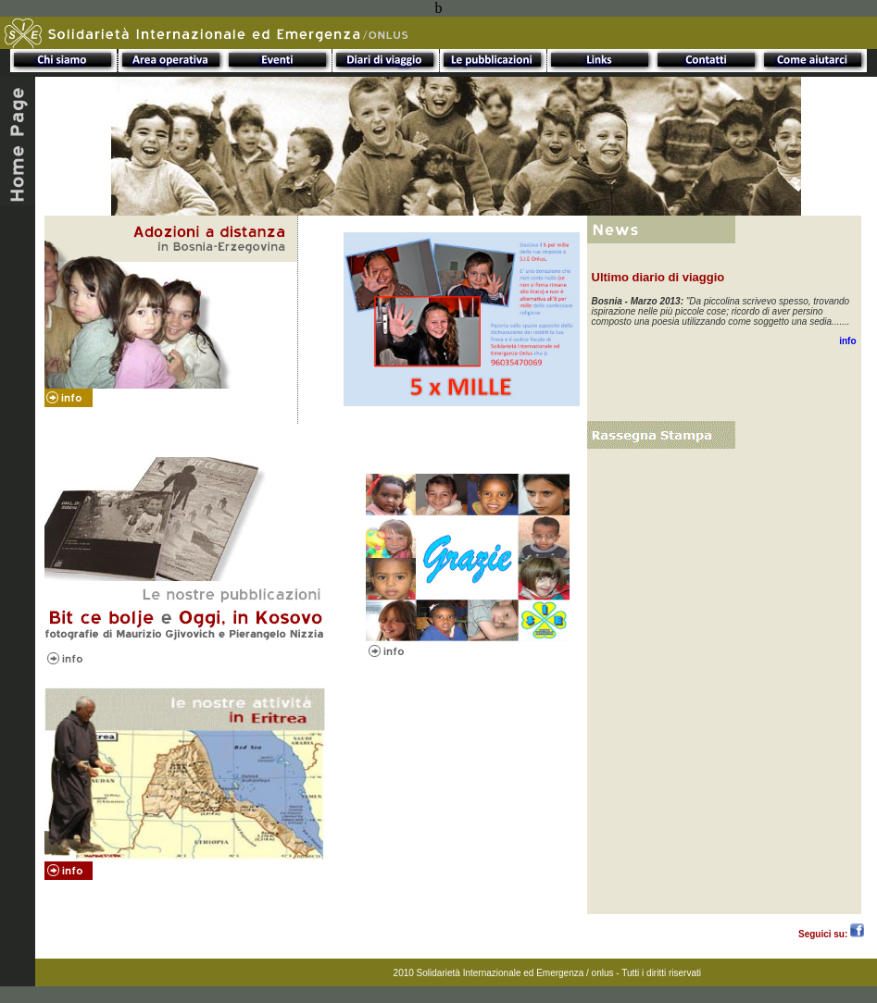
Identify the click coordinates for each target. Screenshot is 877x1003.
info (847, 341)
